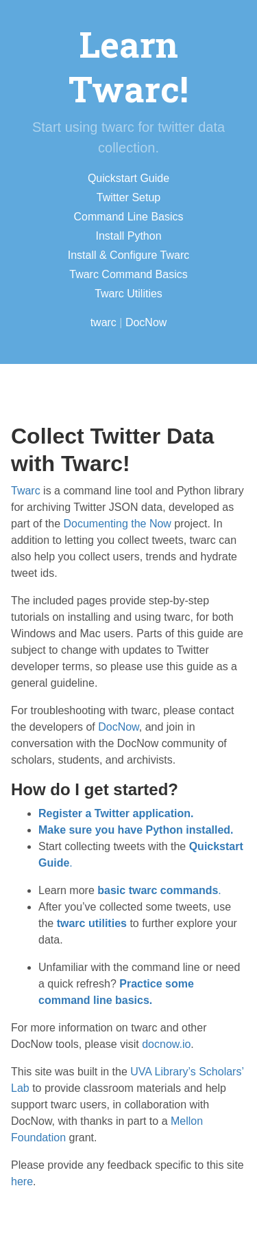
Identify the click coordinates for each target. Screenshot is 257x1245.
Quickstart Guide (128, 178)
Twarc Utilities (128, 293)
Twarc (25, 490)
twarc (103, 322)
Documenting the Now (117, 523)
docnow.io (166, 1044)
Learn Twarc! (128, 66)
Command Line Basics (128, 216)
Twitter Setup (128, 197)
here (22, 1181)
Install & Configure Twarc (129, 255)
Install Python (128, 236)
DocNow (146, 322)
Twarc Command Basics (128, 274)
